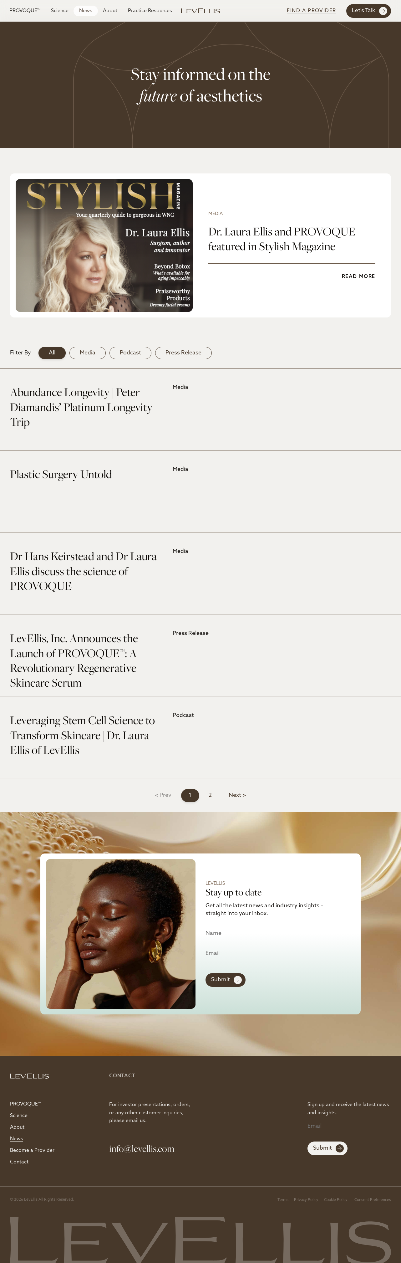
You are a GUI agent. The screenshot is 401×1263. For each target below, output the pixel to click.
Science (60, 10)
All (52, 353)
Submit (328, 1148)
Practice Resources (150, 10)
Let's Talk (369, 11)
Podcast (130, 353)
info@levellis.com (142, 1148)
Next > (237, 795)
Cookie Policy (336, 1200)
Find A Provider (311, 10)
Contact (19, 1162)
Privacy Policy (306, 1200)
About (110, 10)
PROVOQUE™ (24, 10)
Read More (358, 276)
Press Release (183, 353)
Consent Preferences (372, 1200)
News (85, 10)
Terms (282, 1200)
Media (87, 353)
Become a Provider (32, 1150)
